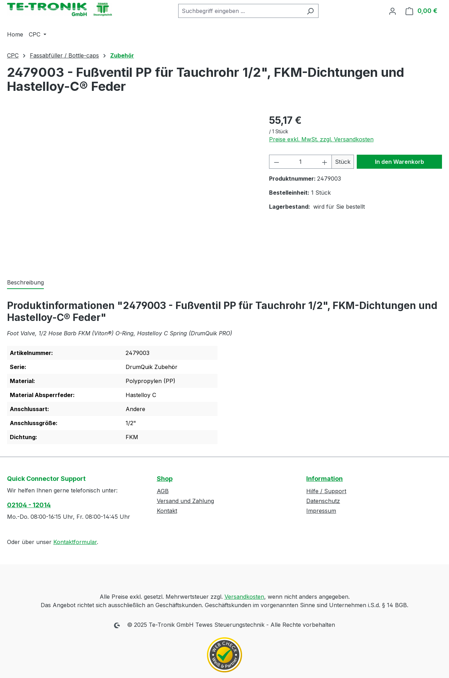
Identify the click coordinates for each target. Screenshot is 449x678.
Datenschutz (323, 500)
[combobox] (240, 11)
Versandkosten (244, 596)
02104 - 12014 (29, 505)
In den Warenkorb (399, 161)
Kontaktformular (75, 541)
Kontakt (167, 510)
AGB (163, 491)
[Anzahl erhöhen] (324, 162)
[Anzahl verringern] (276, 162)
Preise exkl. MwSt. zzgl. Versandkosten (321, 139)
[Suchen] (310, 11)
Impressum (321, 510)
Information (324, 478)
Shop (165, 478)
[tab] (25, 282)
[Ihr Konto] (392, 11)
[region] (131, 188)
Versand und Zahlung (185, 500)
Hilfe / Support (326, 491)
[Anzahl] (300, 162)
